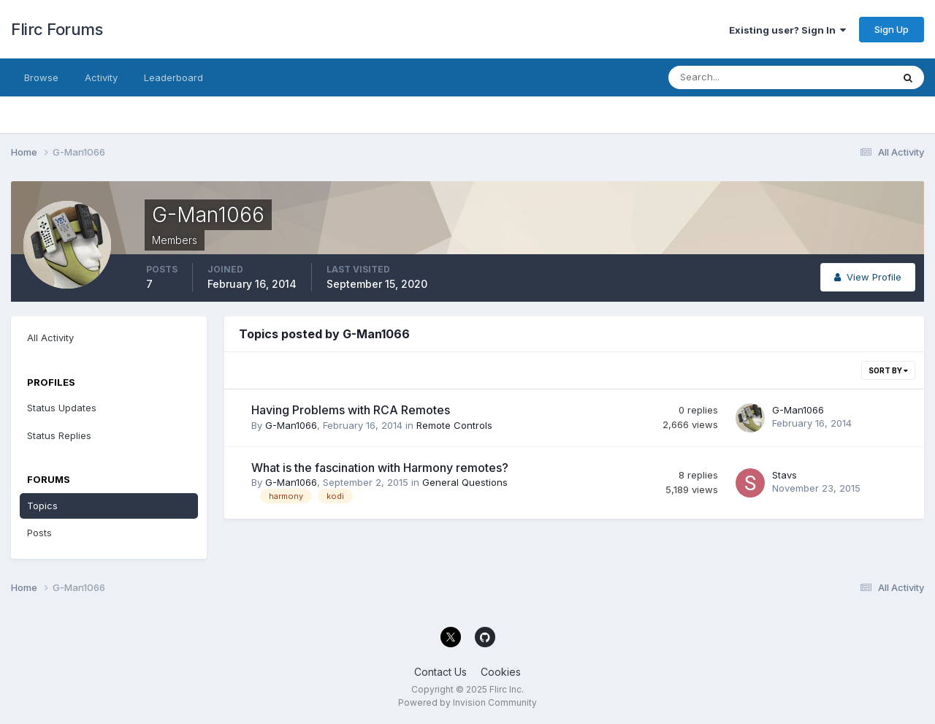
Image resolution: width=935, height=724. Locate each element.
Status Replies (59, 435)
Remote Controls (454, 425)
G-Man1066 (291, 425)
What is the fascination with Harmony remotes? (379, 467)
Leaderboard (173, 77)
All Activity (50, 337)
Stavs (784, 475)
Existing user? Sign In (787, 30)
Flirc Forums (56, 29)
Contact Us (440, 672)
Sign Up (891, 29)
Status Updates (61, 408)
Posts (39, 532)
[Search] (732, 77)
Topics (42, 505)
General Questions (465, 482)
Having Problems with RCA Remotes (350, 410)
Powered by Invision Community (467, 702)
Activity (101, 77)
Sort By (888, 370)
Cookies (501, 672)
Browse (41, 77)
